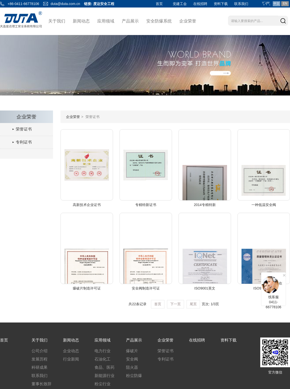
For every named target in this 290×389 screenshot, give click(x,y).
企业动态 (71, 351)
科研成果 (40, 367)
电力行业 (102, 351)
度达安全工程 (103, 4)
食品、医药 (104, 367)
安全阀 (132, 359)
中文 (277, 3)
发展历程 (40, 359)
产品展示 (130, 21)
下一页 (175, 304)
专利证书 (24, 142)
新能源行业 (104, 376)
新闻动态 (81, 21)
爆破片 (132, 351)
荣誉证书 (24, 129)
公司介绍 (40, 351)
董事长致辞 (42, 384)
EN (285, 3)
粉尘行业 (102, 384)
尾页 (193, 304)
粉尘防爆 (134, 376)
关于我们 (56, 21)
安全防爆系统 (159, 21)
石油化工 (102, 359)
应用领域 (105, 21)
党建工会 (180, 4)
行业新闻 (71, 359)
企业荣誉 (187, 21)
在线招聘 (200, 4)
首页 (159, 4)
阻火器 (132, 367)
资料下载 (221, 4)
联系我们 (241, 4)
